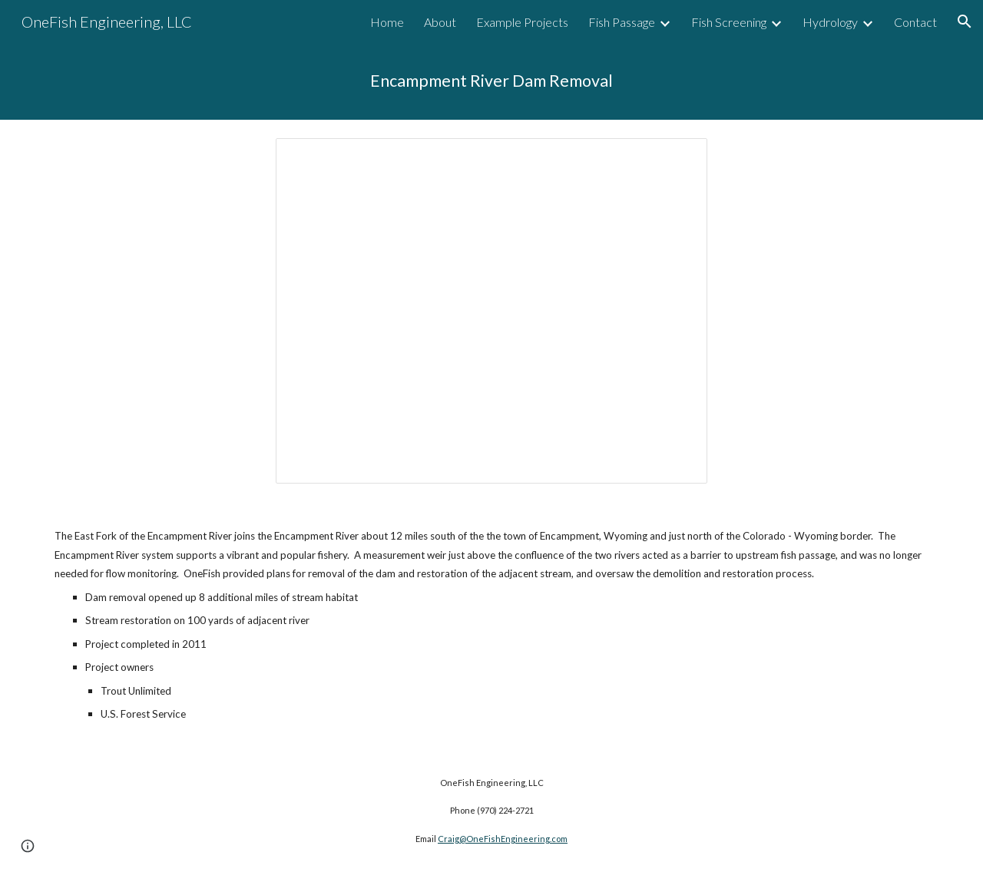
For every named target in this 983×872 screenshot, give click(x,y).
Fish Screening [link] (728, 22)
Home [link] (387, 22)
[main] (491, 81)
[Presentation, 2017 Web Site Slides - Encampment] (491, 311)
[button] (964, 21)
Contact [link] (915, 22)
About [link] (440, 22)
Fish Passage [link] (621, 22)
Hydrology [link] (830, 22)
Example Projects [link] (522, 22)
